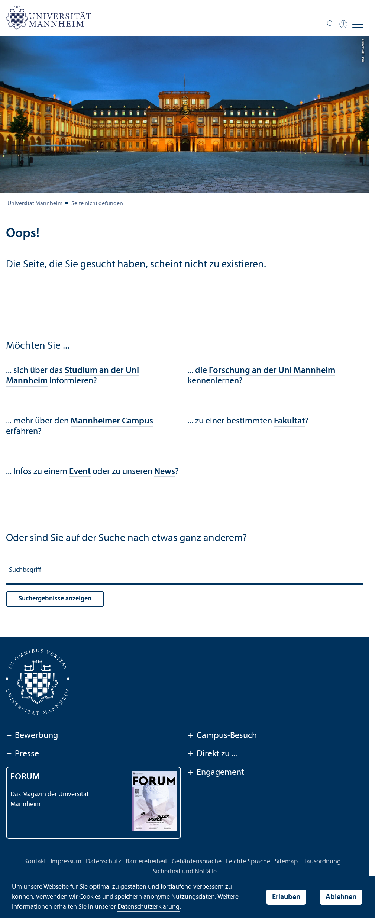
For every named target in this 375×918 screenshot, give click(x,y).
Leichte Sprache (248, 861)
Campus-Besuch (222, 736)
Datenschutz (103, 861)
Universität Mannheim (34, 204)
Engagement (216, 773)
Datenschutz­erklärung (148, 907)
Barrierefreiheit (146, 861)
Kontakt (35, 861)
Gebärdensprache (197, 861)
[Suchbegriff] (184, 571)
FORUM (25, 777)
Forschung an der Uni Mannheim (272, 370)
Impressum (66, 861)
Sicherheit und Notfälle (185, 871)
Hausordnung (321, 861)
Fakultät (289, 421)
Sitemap (286, 861)
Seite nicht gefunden (97, 204)
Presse (22, 754)
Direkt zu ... (212, 754)
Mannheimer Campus (112, 421)
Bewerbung (32, 736)
